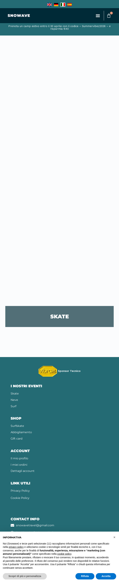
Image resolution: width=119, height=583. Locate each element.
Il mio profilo (19, 458)
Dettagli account (23, 471)
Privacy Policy (20, 490)
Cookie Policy (20, 498)
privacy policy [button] (16, 547)
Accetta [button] (105, 576)
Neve (14, 400)
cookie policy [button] (64, 553)
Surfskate (17, 426)
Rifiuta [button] (85, 576)
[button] (98, 15)
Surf (13, 406)
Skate (15, 393)
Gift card (16, 438)
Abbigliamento (21, 432)
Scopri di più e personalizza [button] (24, 576)
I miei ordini (19, 464)
